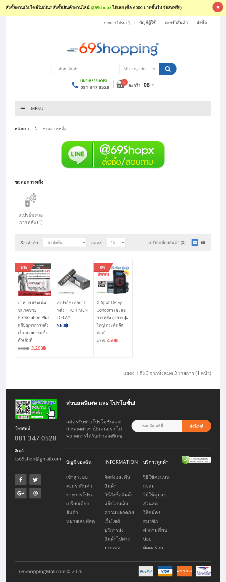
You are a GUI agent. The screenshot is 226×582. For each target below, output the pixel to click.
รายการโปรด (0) (117, 22)
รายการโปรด (80, 494)
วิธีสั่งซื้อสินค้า (119, 494)
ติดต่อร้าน (153, 547)
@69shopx (101, 7)
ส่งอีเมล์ (196, 426)
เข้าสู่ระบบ (77, 477)
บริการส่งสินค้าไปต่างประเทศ (117, 539)
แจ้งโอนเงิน (116, 503)
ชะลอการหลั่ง (54, 128)
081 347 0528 (94, 87)
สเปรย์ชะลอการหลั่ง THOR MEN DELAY (72, 310)
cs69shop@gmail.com (38, 458)
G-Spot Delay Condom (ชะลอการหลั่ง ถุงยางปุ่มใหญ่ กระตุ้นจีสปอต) (113, 317)
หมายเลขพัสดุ (80, 521)
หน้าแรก (22, 128)
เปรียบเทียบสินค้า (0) (167, 242)
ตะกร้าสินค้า (79, 486)
